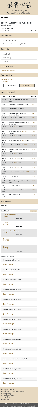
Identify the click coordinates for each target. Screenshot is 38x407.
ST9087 (11, 119)
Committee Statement (8, 71)
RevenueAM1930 (6, 240)
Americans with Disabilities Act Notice (13, 392)
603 (33, 167)
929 (33, 135)
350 (33, 181)
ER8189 (24, 131)
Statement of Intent (7, 79)
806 (33, 149)
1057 (33, 117)
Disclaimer (5, 400)
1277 (33, 104)
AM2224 (15, 126)
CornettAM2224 (6, 224)
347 (33, 185)
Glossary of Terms (7, 396)
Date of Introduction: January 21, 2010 (15, 44)
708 (33, 163)
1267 (33, 113)
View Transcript (8, 264)
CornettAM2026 (6, 248)
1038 (33, 122)
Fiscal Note (4, 81)
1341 (33, 99)
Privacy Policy (6, 394)
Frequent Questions (8, 389)
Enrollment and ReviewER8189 (11, 232)
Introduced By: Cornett (10, 40)
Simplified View (11, 85)
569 (33, 176)
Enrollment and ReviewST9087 (11, 216)
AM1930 (16, 158)
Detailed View (27, 85)
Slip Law (5, 61)
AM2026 (15, 154)
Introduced (6, 54)
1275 (33, 108)
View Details (11, 92)
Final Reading (7, 58)
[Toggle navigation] (5, 17)
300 (33, 194)
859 (33, 140)
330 (33, 190)
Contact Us (5, 398)
